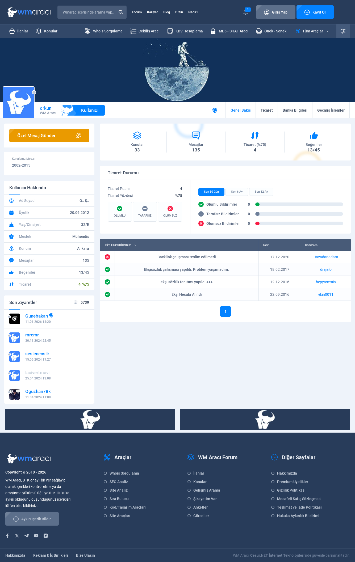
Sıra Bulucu (119, 499)
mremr (32, 334)
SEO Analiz (119, 482)
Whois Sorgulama (124, 473)
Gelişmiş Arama (206, 490)
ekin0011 (325, 294)
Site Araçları (120, 516)
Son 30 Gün (211, 191)
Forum (137, 12)
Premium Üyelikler (292, 482)
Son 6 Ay (237, 191)
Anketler (200, 507)
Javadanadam (326, 257)
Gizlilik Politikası (291, 490)
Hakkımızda (287, 473)
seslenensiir (37, 353)
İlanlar (198, 473)
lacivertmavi (37, 372)
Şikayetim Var (205, 499)
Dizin (179, 12)
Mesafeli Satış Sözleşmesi (299, 499)
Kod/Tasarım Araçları (128, 507)
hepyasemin (326, 282)
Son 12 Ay (261, 191)
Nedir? (193, 12)
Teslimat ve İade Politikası (299, 507)
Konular (200, 482)
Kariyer (152, 12)
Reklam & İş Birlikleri (50, 555)
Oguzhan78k (38, 391)
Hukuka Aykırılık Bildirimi (298, 516)
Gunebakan (36, 316)
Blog (166, 12)
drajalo (326, 269)
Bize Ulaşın (85, 555)
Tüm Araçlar (312, 31)
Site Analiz (119, 490)
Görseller (201, 516)
